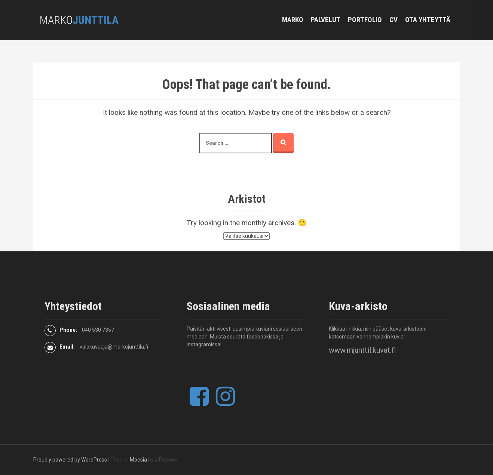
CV (393, 19)
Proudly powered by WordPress (70, 460)
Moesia (138, 460)
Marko (292, 19)
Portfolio (365, 19)
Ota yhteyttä (427, 19)
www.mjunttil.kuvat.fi (362, 350)
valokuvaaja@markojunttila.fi (114, 347)
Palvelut (325, 19)
